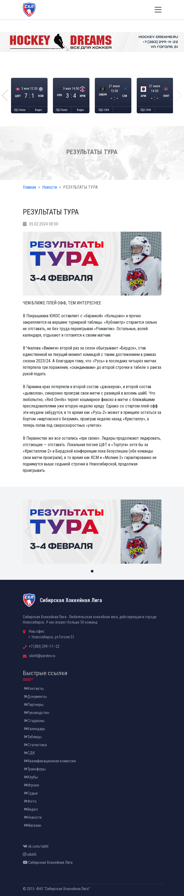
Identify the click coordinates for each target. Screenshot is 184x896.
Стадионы (34, 720)
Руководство (36, 712)
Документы (35, 696)
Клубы (31, 777)
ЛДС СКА (104, 109)
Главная (29, 187)
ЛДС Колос (20, 109)
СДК (29, 753)
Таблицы (33, 736)
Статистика (35, 744)
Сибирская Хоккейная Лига (48, 862)
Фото (30, 801)
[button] (5, 95)
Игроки (31, 785)
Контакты (34, 688)
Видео (38, 109)
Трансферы (35, 769)
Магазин (32, 825)
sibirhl (29, 854)
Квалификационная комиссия (50, 761)
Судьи (31, 793)
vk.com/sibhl (35, 846)
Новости (49, 187)
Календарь (34, 728)
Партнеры (34, 704)
